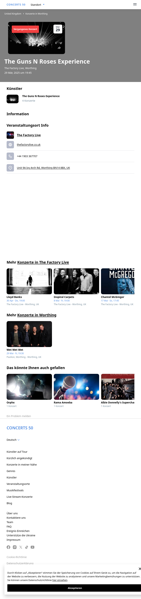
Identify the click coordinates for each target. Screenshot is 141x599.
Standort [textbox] (36, 4)
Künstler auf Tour (17, 451)
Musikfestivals (15, 490)
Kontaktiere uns (16, 517)
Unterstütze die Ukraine (21, 535)
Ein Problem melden (19, 416)
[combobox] (38, 4)
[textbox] (14, 440)
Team (10, 522)
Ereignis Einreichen (18, 531)
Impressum (13, 539)
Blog (9, 503)
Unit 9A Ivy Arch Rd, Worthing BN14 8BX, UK (43, 167)
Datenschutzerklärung (20, 563)
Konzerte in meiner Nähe (22, 464)
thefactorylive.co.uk (29, 144)
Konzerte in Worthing (37, 13)
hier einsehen (59, 580)
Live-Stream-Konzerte (19, 496)
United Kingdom (12, 13)
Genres (11, 471)
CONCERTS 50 (16, 4)
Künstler (12, 477)
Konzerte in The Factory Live (43, 262)
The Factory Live (29, 135)
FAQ (9, 526)
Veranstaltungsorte (18, 484)
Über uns (12, 513)
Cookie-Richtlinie (17, 557)
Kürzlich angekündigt (19, 458)
